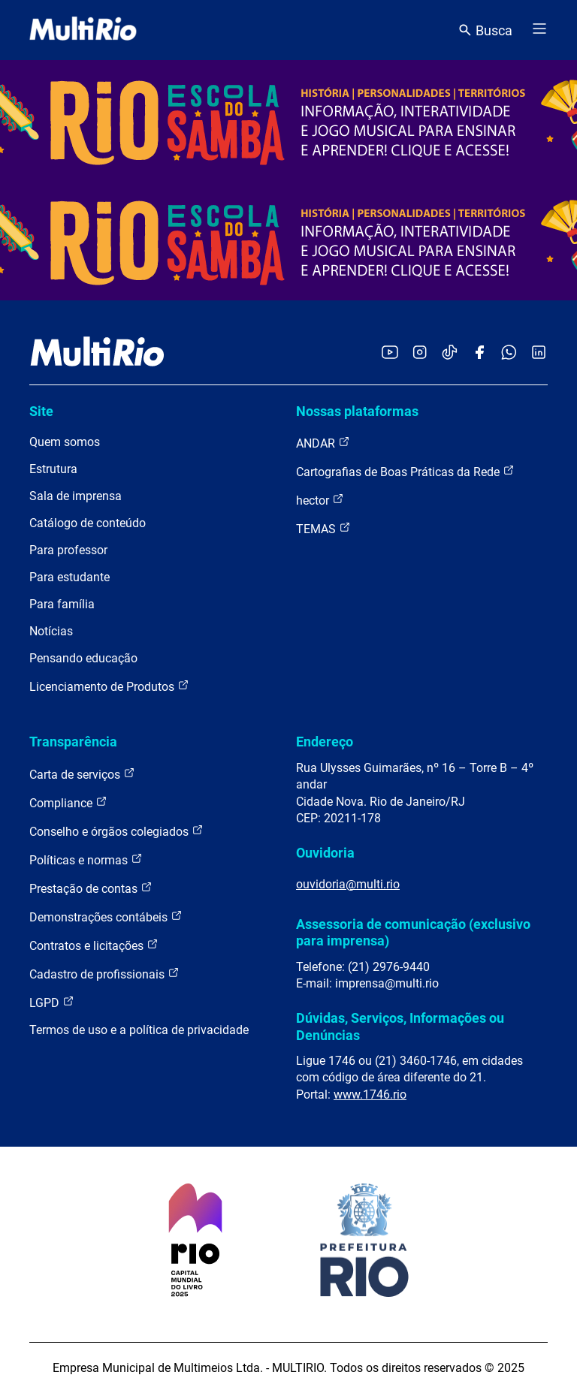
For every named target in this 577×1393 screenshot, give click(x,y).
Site (41, 411)
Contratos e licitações (94, 945)
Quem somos (64, 442)
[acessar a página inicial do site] (83, 30)
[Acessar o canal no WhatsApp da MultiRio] (509, 353)
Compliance (68, 802)
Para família (62, 604)
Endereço (324, 741)
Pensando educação (83, 658)
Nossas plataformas (357, 411)
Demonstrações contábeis (106, 916)
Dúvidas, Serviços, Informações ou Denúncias (400, 1026)
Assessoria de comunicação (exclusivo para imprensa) (413, 932)
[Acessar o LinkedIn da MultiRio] (539, 353)
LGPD (51, 1002)
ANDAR (323, 443)
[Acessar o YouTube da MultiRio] (390, 353)
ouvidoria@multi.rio (348, 884)
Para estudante (69, 577)
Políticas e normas (86, 859)
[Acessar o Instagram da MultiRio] (419, 353)
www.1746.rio (370, 1094)
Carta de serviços (82, 774)
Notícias (51, 631)
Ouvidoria (325, 853)
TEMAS (323, 528)
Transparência (73, 741)
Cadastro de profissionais (104, 973)
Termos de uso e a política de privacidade (139, 1030)
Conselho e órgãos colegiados (116, 831)
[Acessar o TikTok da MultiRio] (449, 353)
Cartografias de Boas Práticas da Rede (405, 471)
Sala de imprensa (75, 496)
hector (320, 500)
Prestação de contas (91, 888)
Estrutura (53, 469)
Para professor (68, 550)
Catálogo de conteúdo (87, 523)
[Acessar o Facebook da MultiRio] (479, 353)
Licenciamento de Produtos (109, 686)
